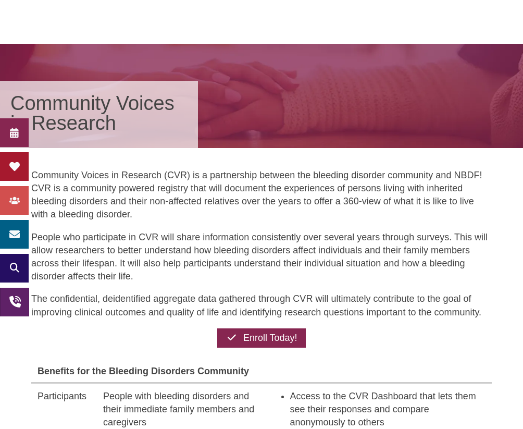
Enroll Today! (261, 338)
